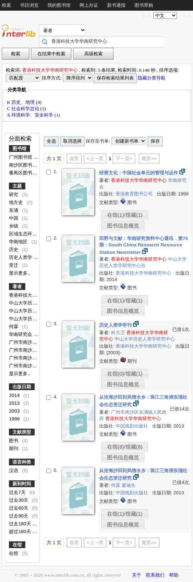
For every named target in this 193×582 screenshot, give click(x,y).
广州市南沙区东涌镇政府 (35, 365)
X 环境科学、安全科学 (30, 115)
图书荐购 (143, 5)
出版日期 (21, 386)
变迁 (14, 265)
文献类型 (21, 432)
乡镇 (14, 226)
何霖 (14, 326)
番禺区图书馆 (23, 172)
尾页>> (149, 158)
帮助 (173, 575)
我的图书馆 (59, 5)
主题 (17, 186)
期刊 (14, 448)
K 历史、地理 (21, 102)
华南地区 (19, 241)
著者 (17, 286)
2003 (15, 411)
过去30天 (19, 500)
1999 (15, 419)
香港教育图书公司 (135, 193)
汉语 (14, 470)
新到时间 (21, 483)
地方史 (16, 202)
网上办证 (89, 5)
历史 (14, 249)
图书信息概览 (123, 226)
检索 (6, 5)
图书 (14, 440)
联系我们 (155, 575)
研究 (14, 194)
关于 (136, 575)
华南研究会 (21, 334)
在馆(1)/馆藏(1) (125, 215)
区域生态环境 (23, 233)
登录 (186, 15)
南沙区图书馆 (23, 165)
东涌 (14, 210)
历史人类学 (21, 257)
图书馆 (19, 148)
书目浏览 (29, 5)
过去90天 (19, 516)
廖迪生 (129, 485)
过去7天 (18, 492)
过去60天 (19, 508)
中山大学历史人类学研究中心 (145, 339)
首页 (74, 158)
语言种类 (21, 462)
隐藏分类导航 (152, 78)
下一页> (124, 158)
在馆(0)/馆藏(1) (125, 374)
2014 (15, 395)
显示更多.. (19, 273)
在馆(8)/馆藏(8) (125, 447)
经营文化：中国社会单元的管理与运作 (139, 172)
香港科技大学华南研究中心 (37, 295)
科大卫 (118, 332)
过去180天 (20, 523)
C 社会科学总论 (23, 108)
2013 (15, 403)
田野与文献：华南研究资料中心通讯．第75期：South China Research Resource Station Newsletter (143, 245)
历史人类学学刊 (116, 325)
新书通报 (116, 5)
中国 (14, 218)
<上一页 (95, 158)
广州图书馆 (21, 157)
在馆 (17, 544)
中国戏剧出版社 (132, 426)
